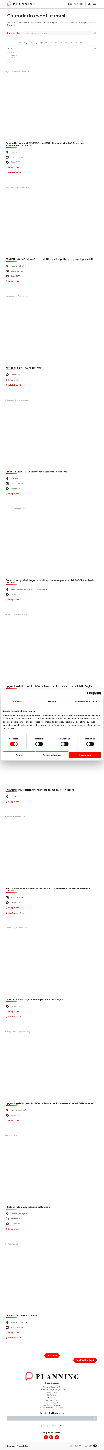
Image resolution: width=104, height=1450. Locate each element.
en (81, 4)
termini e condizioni (57, 1426)
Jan (66, 43)
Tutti (20, 43)
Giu (31, 43)
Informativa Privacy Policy (17, 1446)
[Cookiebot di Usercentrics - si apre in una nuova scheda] (89, 694)
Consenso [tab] (18, 701)
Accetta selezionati (52, 755)
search (95, 33)
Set (46, 43)
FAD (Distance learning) (14, 55)
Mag (25, 43)
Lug (36, 43)
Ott (51, 43)
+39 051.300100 (52, 1392)
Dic (61, 43)
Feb (71, 43)
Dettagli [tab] (52, 701)
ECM (12, 61)
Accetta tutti (85, 755)
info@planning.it (52, 1397)
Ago (41, 43)
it (77, 4)
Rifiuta (19, 755)
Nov (56, 43)
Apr (81, 43)
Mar (76, 43)
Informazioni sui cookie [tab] (85, 701)
